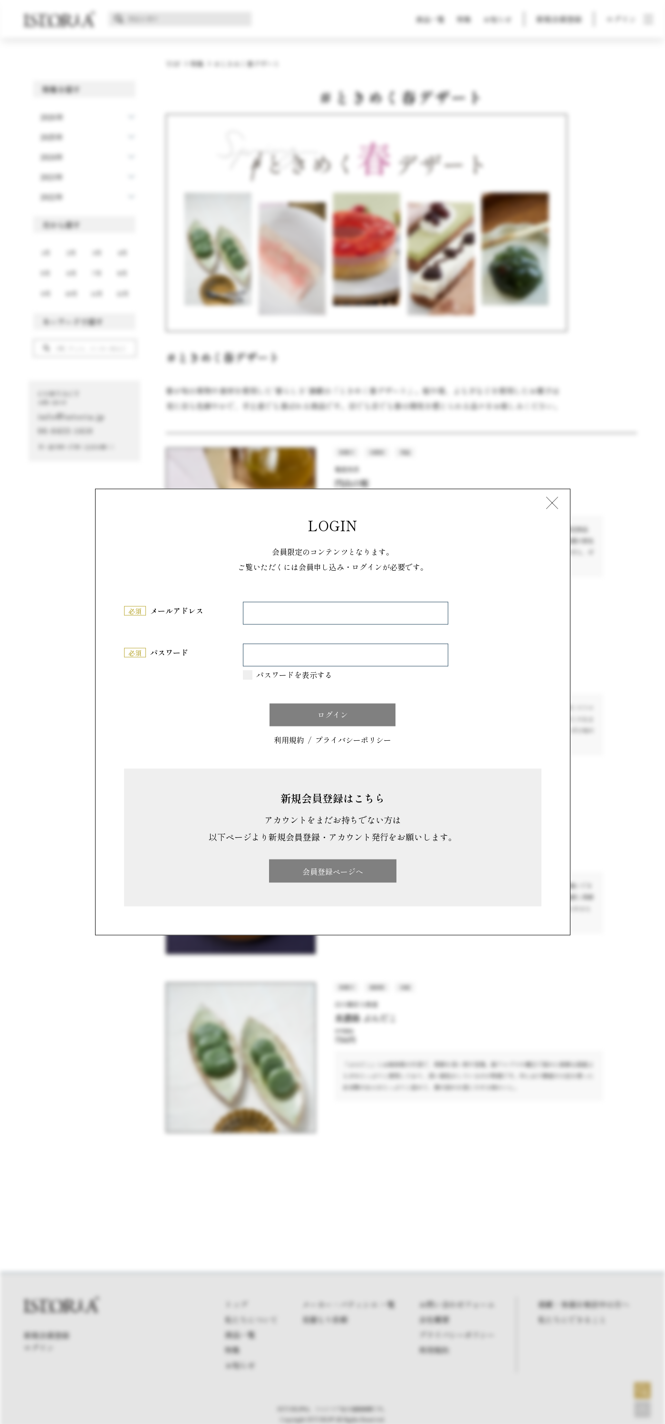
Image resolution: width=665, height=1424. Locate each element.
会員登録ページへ (332, 871)
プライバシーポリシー (353, 740)
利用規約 (289, 740)
